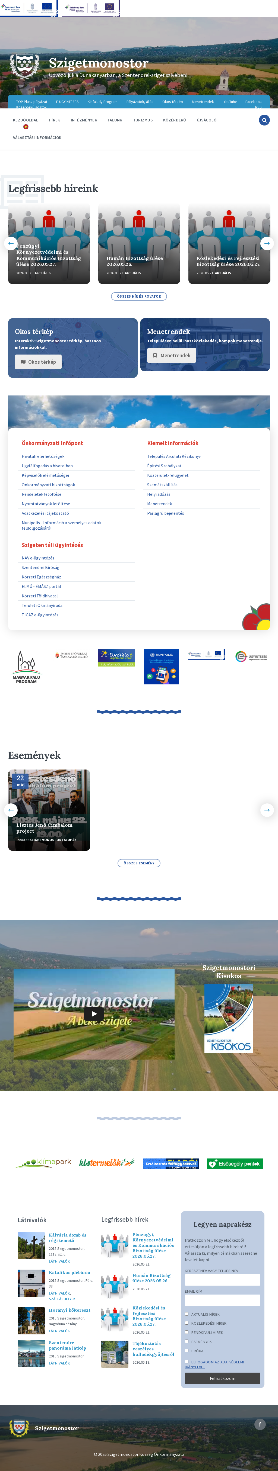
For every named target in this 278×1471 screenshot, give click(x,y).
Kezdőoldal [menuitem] (25, 120)
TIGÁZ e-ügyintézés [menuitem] (40, 614)
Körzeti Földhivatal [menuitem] (40, 595)
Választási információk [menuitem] (37, 137)
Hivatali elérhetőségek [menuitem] (43, 456)
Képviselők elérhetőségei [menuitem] (45, 475)
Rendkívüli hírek (204, 1332)
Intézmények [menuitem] (84, 120)
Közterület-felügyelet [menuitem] (168, 475)
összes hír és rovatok (139, 296)
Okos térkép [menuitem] (172, 101)
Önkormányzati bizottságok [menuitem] (48, 484)
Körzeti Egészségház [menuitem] (41, 577)
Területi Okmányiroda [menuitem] (42, 605)
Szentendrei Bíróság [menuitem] (40, 567)
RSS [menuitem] (258, 107)
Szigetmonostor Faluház (53, 840)
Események (198, 1341)
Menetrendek (172, 355)
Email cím (193, 1291)
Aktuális (42, 273)
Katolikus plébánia (69, 1272)
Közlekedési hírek (206, 1323)
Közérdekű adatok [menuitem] (31, 107)
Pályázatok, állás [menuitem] (140, 101)
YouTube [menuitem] (230, 101)
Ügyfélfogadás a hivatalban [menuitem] (47, 465)
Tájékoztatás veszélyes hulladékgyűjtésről (153, 1349)
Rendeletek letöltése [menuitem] (41, 494)
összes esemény (139, 863)
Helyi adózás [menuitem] (158, 494)
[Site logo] (24, 78)
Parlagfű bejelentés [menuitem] (165, 513)
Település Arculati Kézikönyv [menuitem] (174, 456)
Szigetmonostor (99, 62)
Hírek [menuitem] (54, 120)
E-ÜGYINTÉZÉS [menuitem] (67, 101)
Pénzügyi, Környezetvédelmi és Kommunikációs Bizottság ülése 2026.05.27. (48, 255)
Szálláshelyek (62, 1298)
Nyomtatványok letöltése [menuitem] (46, 503)
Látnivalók (59, 1261)
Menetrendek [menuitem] (203, 101)
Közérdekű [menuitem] (174, 120)
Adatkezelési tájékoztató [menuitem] (45, 513)
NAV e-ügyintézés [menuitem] (38, 558)
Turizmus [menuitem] (143, 120)
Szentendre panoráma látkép (67, 1345)
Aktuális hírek (202, 1314)
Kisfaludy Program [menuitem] (103, 101)
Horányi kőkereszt (69, 1310)
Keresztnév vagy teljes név (211, 1270)
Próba (194, 1350)
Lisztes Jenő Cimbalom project (44, 828)
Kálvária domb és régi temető (67, 1237)
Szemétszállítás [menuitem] (162, 484)
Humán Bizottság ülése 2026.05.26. (134, 261)
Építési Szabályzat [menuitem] (164, 465)
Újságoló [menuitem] (206, 120)
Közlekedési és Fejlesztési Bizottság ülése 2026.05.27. (228, 261)
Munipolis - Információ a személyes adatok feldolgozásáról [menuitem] (61, 525)
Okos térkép (38, 362)
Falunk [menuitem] (115, 120)
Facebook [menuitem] (253, 101)
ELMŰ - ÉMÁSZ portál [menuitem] (41, 586)
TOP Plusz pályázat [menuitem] (31, 101)
